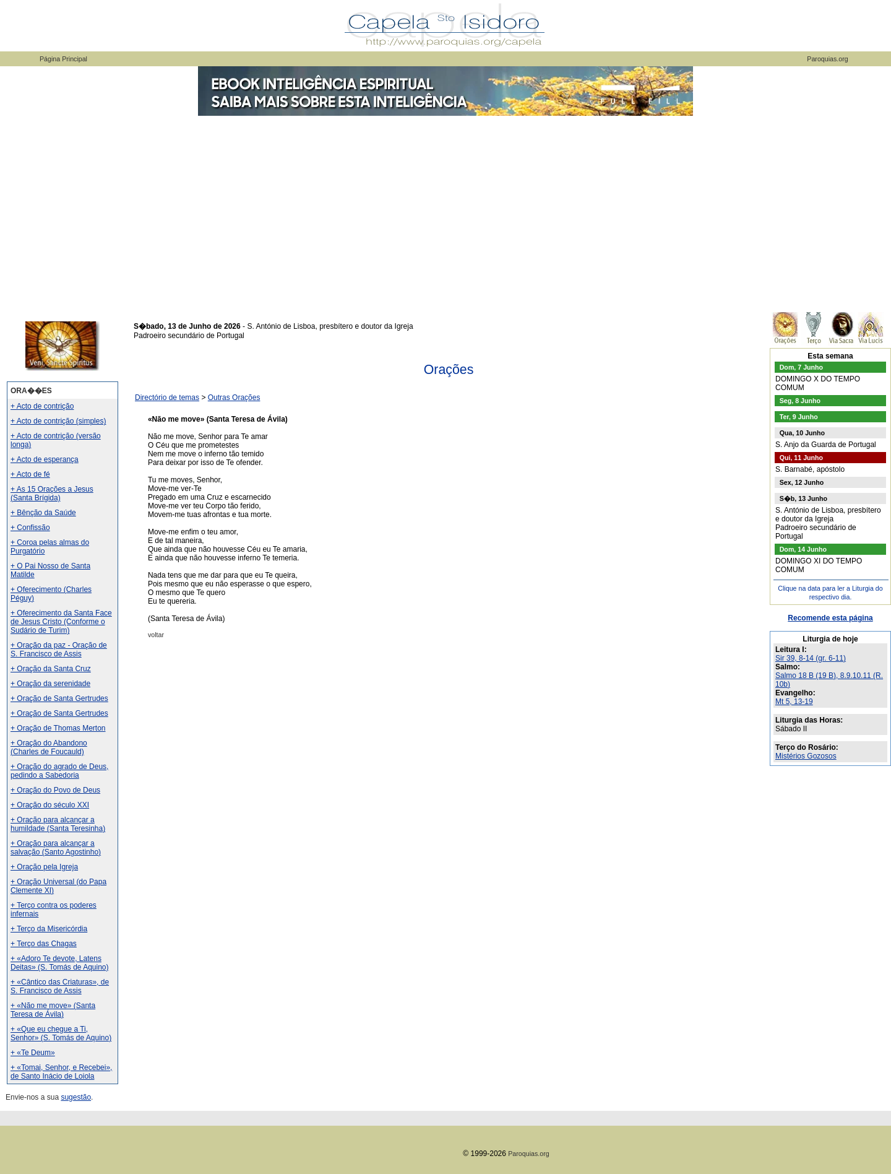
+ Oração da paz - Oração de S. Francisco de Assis (59, 649)
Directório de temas (167, 397)
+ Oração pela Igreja (44, 867)
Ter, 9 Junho (799, 416)
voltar (156, 634)
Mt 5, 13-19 (794, 701)
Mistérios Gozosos (806, 756)
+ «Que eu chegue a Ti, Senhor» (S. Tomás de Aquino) (61, 1033)
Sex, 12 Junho (802, 482)
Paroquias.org (827, 59)
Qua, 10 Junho (802, 433)
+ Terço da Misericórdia (49, 928)
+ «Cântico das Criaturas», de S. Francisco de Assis (60, 986)
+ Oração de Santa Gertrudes (59, 698)
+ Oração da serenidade (50, 683)
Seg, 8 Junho (800, 400)
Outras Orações (234, 397)
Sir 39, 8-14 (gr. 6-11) (810, 658)
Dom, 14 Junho (803, 549)
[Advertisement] (445, 210)
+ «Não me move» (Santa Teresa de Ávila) (53, 1010)
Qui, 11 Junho (801, 457)
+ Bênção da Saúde (43, 512)
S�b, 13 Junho (803, 498)
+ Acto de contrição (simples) (58, 421)
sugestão (76, 1097)
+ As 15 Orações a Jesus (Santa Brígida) (52, 493)
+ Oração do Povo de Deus (55, 790)
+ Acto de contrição (42, 406)
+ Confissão (30, 527)
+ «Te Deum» (33, 1052)
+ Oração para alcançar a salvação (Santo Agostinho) (56, 847)
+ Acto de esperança (45, 459)
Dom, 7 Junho (801, 367)
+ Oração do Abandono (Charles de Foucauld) (49, 747)
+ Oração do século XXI (50, 805)
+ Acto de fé (30, 474)
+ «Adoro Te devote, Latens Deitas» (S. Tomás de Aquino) (60, 963)
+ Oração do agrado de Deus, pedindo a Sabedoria (59, 771)
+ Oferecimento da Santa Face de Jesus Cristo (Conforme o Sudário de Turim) (61, 622)
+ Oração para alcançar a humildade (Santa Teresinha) (58, 824)
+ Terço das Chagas (44, 943)
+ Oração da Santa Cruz (51, 668)
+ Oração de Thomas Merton (58, 728)
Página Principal (63, 59)
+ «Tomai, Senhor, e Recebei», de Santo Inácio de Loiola (61, 1072)
